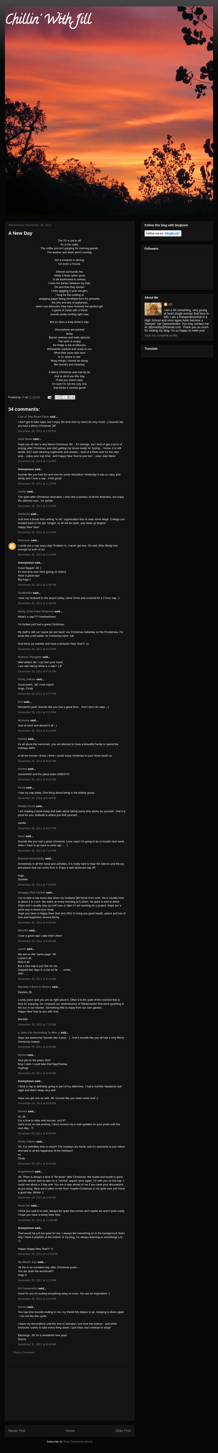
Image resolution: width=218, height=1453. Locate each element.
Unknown (24, 540)
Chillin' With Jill (47, 21)
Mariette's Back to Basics (34, 986)
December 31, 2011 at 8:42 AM (37, 1344)
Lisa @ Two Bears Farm (33, 416)
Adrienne (24, 513)
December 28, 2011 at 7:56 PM (37, 884)
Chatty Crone (26, 806)
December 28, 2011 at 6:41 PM (37, 761)
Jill (170, 304)
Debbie (22, 738)
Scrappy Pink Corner (31, 892)
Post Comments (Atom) (78, 1441)
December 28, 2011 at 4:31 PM (37, 671)
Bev (20, 701)
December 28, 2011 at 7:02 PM (37, 850)
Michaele (24, 720)
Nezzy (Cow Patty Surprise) (36, 611)
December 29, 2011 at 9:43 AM (37, 1163)
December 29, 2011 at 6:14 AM (37, 979)
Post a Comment (24, 1352)
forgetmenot (26, 1171)
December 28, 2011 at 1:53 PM (37, 506)
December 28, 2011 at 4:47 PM (37, 693)
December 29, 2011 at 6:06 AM (37, 941)
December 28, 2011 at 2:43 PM (37, 554)
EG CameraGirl (28, 1288)
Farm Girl (24, 1205)
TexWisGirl (25, 592)
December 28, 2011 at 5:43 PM (37, 730)
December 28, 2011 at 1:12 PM (37, 461)
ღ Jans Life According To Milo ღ (39, 1032)
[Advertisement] (70, 1390)
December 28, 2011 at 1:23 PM (37, 483)
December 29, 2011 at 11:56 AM (37, 1220)
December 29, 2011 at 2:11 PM (37, 1280)
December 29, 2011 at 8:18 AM (37, 1046)
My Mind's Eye (27, 1262)
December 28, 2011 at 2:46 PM (37, 584)
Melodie (23, 930)
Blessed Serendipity (31, 858)
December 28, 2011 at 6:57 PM (37, 828)
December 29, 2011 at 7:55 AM (37, 1024)
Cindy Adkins (27, 679)
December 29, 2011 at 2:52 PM (37, 1298)
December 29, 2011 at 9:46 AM (37, 1197)
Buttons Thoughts (30, 657)
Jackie (22, 491)
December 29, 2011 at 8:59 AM (37, 1133)
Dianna (22, 1111)
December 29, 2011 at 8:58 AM (37, 1103)
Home (70, 1431)
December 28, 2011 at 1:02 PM (37, 431)
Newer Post (17, 1431)
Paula (21, 787)
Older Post (123, 1431)
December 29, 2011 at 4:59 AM (37, 922)
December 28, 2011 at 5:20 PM (37, 712)
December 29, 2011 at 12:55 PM (37, 1253)
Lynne (22, 949)
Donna (22, 1054)
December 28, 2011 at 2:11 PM (37, 532)
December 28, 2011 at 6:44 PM (37, 798)
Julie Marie (25, 439)
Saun (21, 836)
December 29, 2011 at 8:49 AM (37, 1073)
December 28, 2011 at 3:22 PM (37, 649)
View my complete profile (161, 335)
